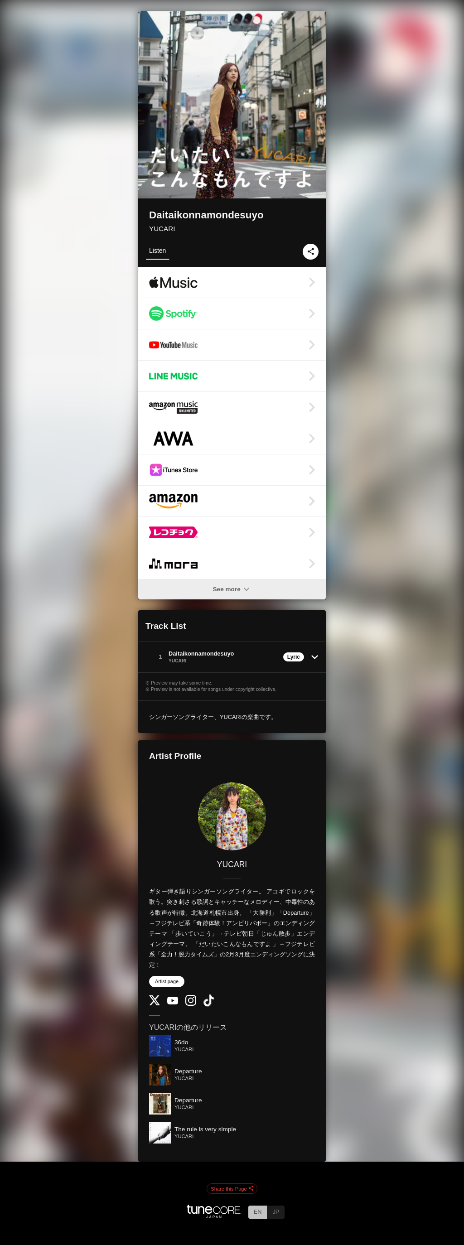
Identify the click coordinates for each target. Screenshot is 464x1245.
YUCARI (162, 228)
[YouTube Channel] (172, 1002)
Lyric (293, 657)
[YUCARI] (232, 816)
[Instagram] (190, 1003)
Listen (157, 250)
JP (275, 1211)
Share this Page (232, 1189)
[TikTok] (208, 1004)
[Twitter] (154, 1003)
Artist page (167, 981)
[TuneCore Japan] (214, 1216)
